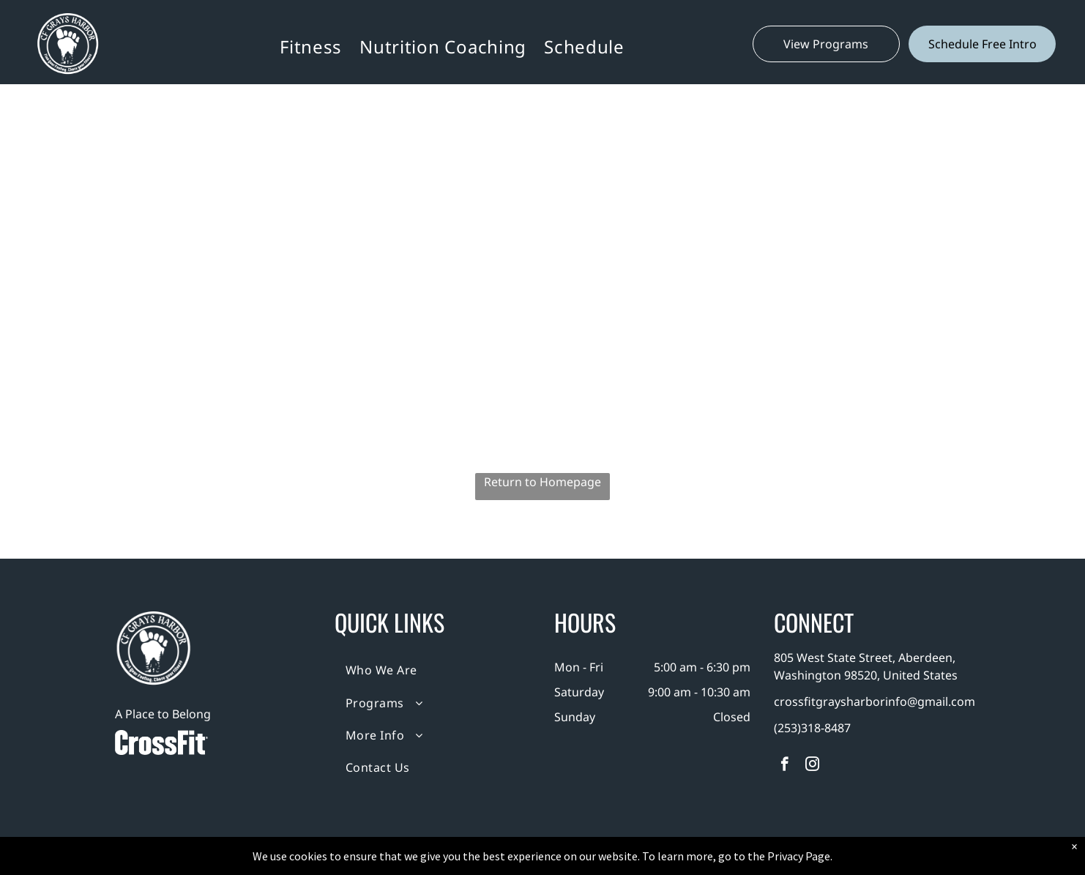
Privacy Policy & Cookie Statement (451, 861)
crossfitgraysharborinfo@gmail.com (874, 701)
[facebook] (784, 765)
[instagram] (812, 765)
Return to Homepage (542, 482)
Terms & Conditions (663, 861)
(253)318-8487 (812, 728)
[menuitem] (311, 46)
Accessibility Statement (572, 861)
